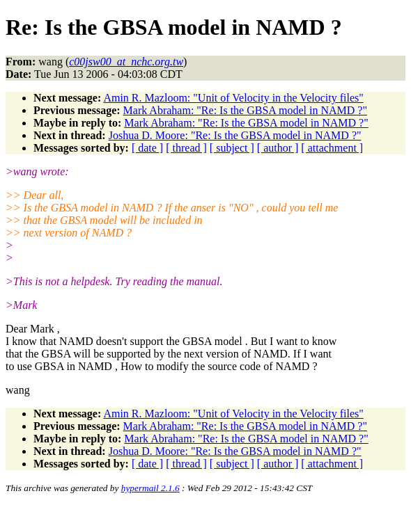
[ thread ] (186, 148)
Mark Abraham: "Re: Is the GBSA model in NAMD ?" (245, 110)
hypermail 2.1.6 (150, 488)
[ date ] (147, 148)
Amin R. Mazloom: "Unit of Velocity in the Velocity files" (233, 98)
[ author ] (278, 148)
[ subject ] (232, 148)
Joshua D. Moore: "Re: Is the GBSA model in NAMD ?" (235, 135)
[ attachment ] (332, 148)
